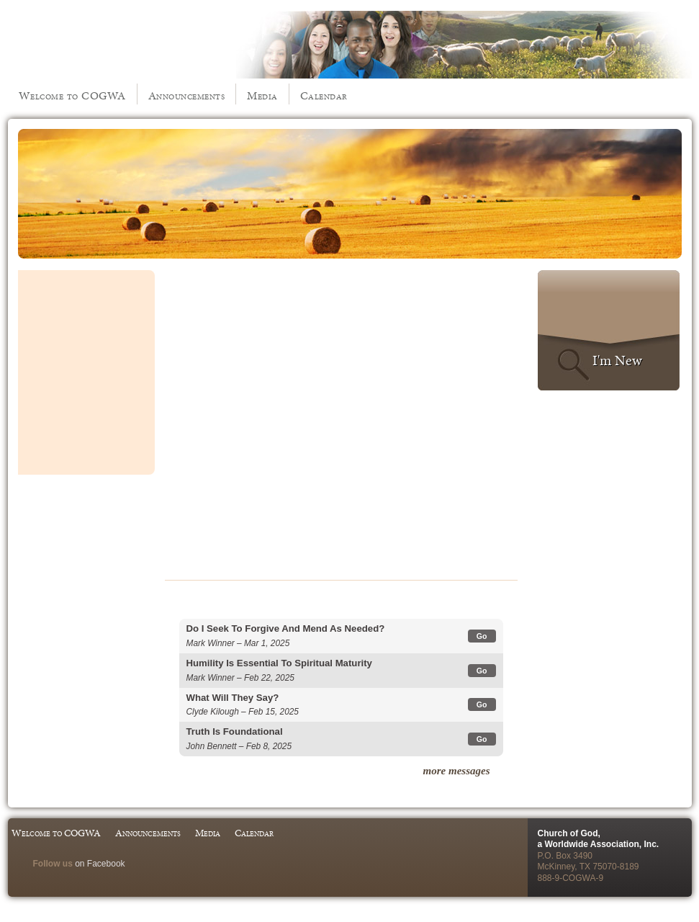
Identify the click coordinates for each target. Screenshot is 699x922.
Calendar (324, 95)
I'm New (617, 360)
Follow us (53, 864)
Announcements (186, 95)
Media (262, 95)
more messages (456, 770)
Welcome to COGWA (72, 95)
